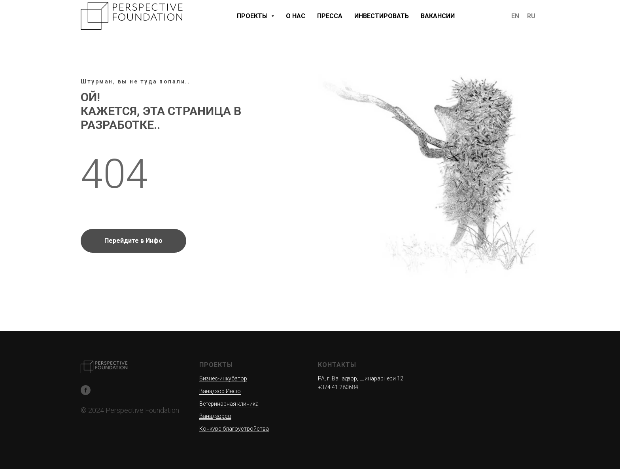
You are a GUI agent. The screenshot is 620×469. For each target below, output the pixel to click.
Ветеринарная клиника (229, 404)
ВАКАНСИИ (438, 16)
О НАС (295, 16)
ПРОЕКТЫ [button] (253, 16)
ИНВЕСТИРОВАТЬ (381, 16)
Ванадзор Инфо (220, 391)
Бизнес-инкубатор (223, 378)
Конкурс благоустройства (234, 429)
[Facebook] (86, 390)
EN (515, 16)
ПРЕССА (329, 16)
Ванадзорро (215, 416)
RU (531, 16)
